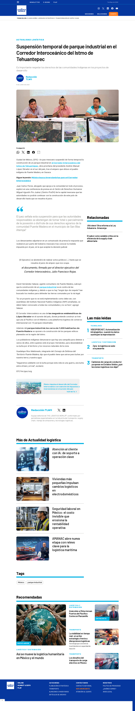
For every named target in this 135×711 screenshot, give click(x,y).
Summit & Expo (24, 685)
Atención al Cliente (84, 692)
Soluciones (102, 14)
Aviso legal (107, 692)
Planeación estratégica (59, 686)
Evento (113, 14)
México (21, 582)
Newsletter (35, 2)
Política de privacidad (112, 686)
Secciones (89, 14)
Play (55, 2)
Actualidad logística (30, 40)
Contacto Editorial (84, 686)
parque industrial (48, 287)
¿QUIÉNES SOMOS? (109, 689)
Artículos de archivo (57, 695)
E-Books (46, 2)
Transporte (54, 689)
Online (21, 683)
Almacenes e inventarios (59, 692)
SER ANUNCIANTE (83, 689)
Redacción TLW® (31, 78)
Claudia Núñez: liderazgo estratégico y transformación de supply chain (53, 18)
